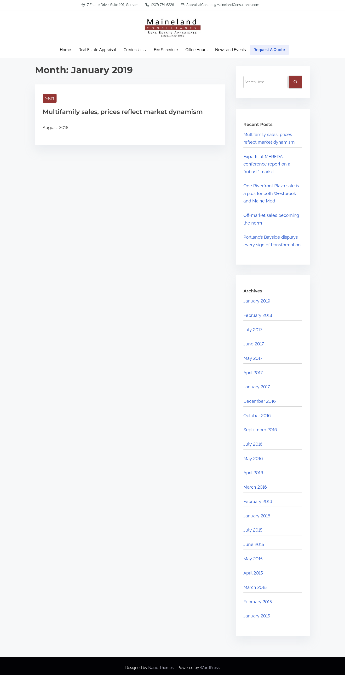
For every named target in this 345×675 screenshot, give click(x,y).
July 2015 (252, 530)
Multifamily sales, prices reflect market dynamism (123, 112)
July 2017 (252, 329)
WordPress (210, 667)
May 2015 (253, 558)
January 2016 (256, 515)
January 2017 (256, 386)
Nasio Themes (161, 667)
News (50, 98)
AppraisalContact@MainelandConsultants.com (220, 5)
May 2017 (252, 358)
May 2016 (253, 458)
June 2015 (253, 544)
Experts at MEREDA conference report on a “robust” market (266, 164)
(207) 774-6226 (159, 5)
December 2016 (259, 401)
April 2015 (253, 572)
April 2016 (253, 472)
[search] (295, 82)
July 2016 (253, 444)
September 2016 (260, 429)
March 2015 (255, 587)
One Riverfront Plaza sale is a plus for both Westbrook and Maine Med (271, 193)
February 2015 (257, 601)
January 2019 (256, 300)
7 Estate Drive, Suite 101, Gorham (109, 5)
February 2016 (257, 501)
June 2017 (253, 343)
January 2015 (256, 615)
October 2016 (257, 415)
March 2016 (255, 487)
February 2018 (257, 315)
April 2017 (253, 372)
